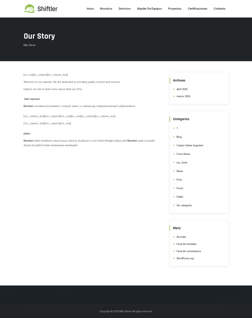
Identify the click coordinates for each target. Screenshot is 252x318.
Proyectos (174, 8)
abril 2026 (182, 89)
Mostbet (28, 106)
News (180, 171)
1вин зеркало (32, 99)
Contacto (220, 8)
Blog (179, 136)
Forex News (183, 154)
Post (179, 179)
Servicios (125, 8)
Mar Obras (125, 311)
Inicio (90, 8)
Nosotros (106, 8)
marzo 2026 (183, 96)
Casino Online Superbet (190, 145)
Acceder (181, 236)
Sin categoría (184, 205)
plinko (27, 133)
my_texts (182, 162)
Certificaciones (197, 8)
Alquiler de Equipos (149, 8)
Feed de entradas (187, 244)
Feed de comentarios (189, 251)
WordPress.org (185, 258)
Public (180, 196)
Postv (180, 188)
